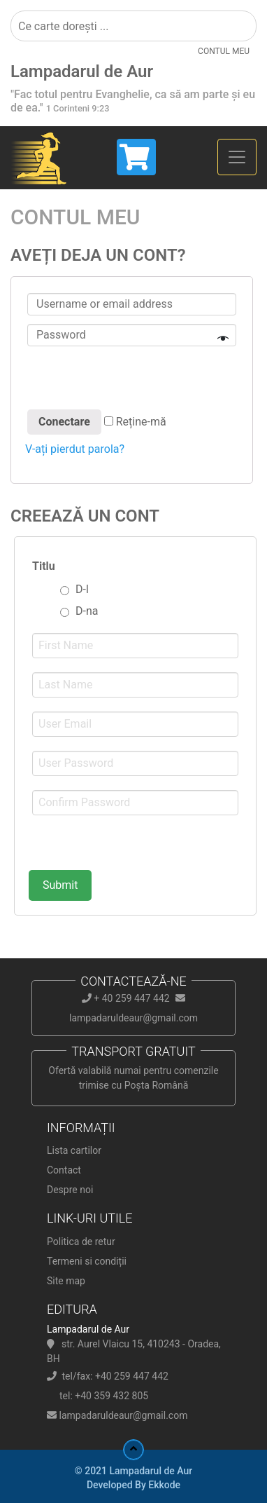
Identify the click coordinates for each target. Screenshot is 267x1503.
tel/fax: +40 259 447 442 (115, 1376)
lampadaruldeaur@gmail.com (123, 1415)
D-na (86, 611)
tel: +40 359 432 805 (103, 1395)
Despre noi (70, 1189)
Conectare (64, 421)
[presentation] (131, 380)
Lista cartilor (74, 1150)
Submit (60, 885)
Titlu (43, 566)
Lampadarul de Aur (81, 71)
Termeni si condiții (87, 1261)
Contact (64, 1170)
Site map (66, 1280)
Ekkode (164, 1484)
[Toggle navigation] (237, 157)
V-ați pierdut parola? (74, 449)
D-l (82, 589)
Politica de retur (81, 1241)
